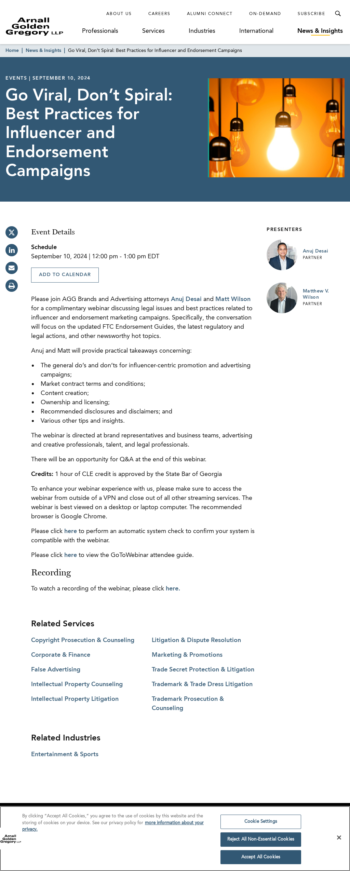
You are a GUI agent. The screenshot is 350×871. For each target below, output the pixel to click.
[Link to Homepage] (43, 26)
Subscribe (311, 14)
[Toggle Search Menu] (338, 14)
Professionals (100, 31)
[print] (11, 286)
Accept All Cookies (260, 859)
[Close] (339, 839)
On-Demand (265, 14)
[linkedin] (11, 250)
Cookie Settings (260, 823)
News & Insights (320, 31)
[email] (11, 268)
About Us (119, 14)
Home (12, 50)
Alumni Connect (210, 14)
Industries (202, 31)
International (256, 31)
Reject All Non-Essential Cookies (260, 841)
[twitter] (11, 232)
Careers (159, 14)
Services (153, 31)
